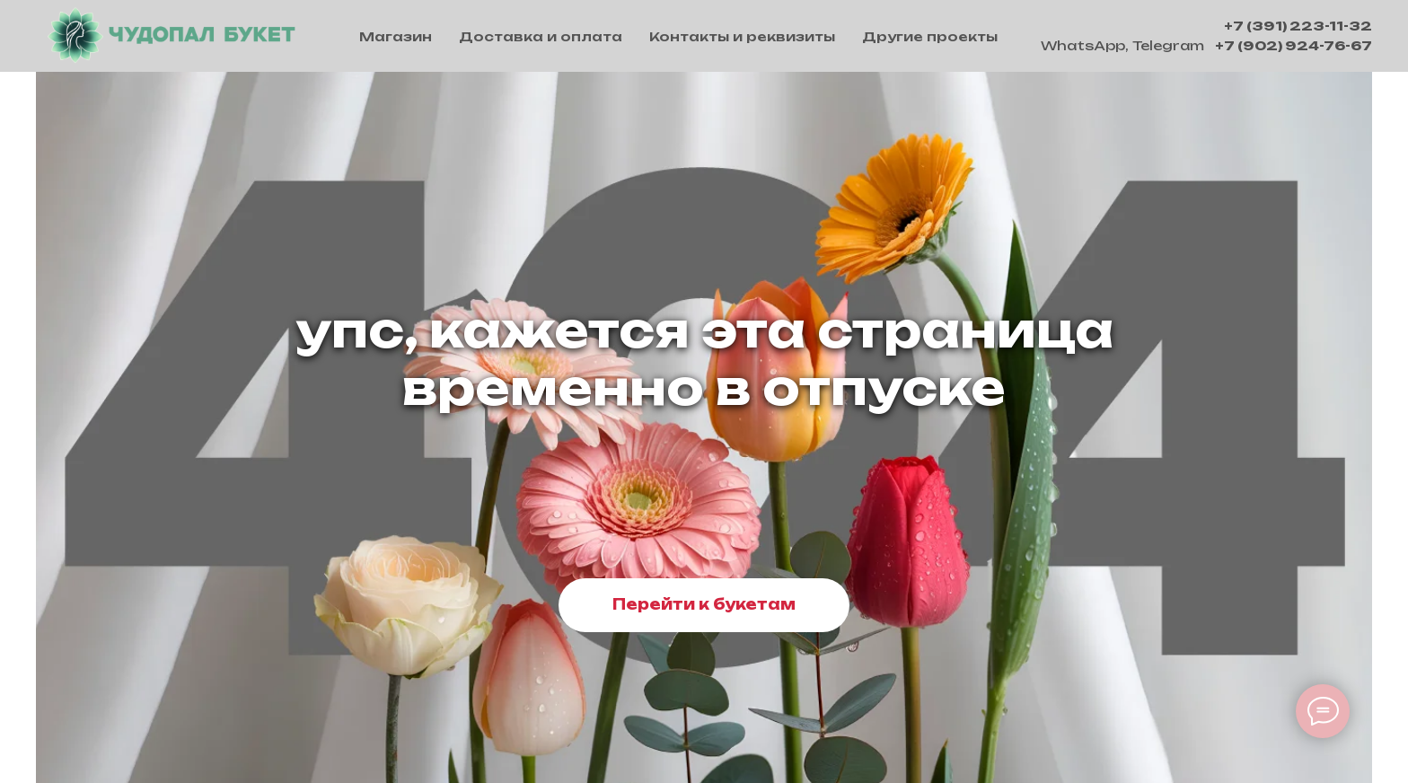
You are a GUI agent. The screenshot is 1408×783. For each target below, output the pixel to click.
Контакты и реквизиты (742, 36)
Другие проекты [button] (930, 36)
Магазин (395, 36)
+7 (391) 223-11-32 (1298, 25)
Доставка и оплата (540, 36)
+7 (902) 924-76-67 (1293, 45)
